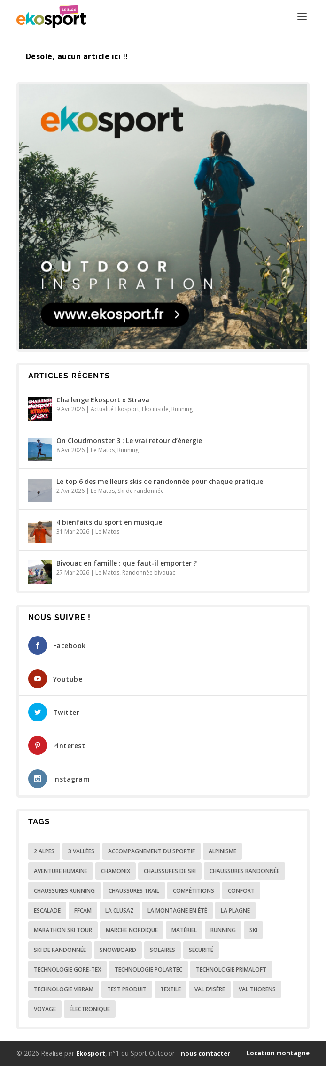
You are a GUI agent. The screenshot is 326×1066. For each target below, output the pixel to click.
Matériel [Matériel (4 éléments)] (184, 930)
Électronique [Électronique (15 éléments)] (90, 1009)
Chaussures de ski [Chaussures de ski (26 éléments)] (170, 871)
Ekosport (90, 1053)
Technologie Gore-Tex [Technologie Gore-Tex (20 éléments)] (67, 970)
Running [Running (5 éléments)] (223, 930)
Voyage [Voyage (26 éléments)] (45, 1009)
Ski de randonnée (140, 491)
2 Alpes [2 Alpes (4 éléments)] (44, 851)
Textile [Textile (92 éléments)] (170, 989)
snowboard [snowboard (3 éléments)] (118, 950)
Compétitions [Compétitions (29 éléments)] (193, 891)
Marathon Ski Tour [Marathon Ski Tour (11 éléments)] (63, 930)
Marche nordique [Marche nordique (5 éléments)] (132, 930)
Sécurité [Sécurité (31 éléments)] (201, 950)
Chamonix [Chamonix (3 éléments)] (115, 871)
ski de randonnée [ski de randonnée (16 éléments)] (60, 950)
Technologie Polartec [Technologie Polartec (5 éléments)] (148, 970)
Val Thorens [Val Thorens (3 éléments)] (257, 989)
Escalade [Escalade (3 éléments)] (47, 910)
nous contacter (205, 1053)
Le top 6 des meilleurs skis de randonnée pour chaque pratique (159, 481)
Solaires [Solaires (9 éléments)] (162, 950)
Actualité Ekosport (115, 409)
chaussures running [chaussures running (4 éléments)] (64, 891)
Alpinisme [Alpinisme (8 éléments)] (222, 851)
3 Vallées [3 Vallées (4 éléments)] (81, 851)
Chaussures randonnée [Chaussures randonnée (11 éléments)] (244, 871)
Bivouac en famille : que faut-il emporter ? (126, 563)
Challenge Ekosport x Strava (102, 399)
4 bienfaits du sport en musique (109, 522)
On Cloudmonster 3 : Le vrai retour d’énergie (129, 440)
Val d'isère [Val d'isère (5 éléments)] (209, 989)
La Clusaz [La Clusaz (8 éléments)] (119, 910)
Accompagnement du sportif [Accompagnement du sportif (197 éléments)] (151, 851)
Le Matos (103, 450)
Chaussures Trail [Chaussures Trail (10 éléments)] (134, 891)
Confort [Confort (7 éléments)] (241, 891)
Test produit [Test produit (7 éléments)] (127, 989)
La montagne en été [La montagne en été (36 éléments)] (177, 910)
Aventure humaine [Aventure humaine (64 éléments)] (60, 871)
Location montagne (278, 1053)
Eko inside (155, 409)
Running (182, 409)
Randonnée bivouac (148, 572)
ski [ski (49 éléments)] (253, 930)
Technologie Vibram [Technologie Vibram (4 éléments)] (63, 989)
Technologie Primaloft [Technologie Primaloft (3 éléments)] (231, 970)
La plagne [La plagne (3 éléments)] (235, 910)
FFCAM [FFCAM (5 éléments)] (83, 910)
